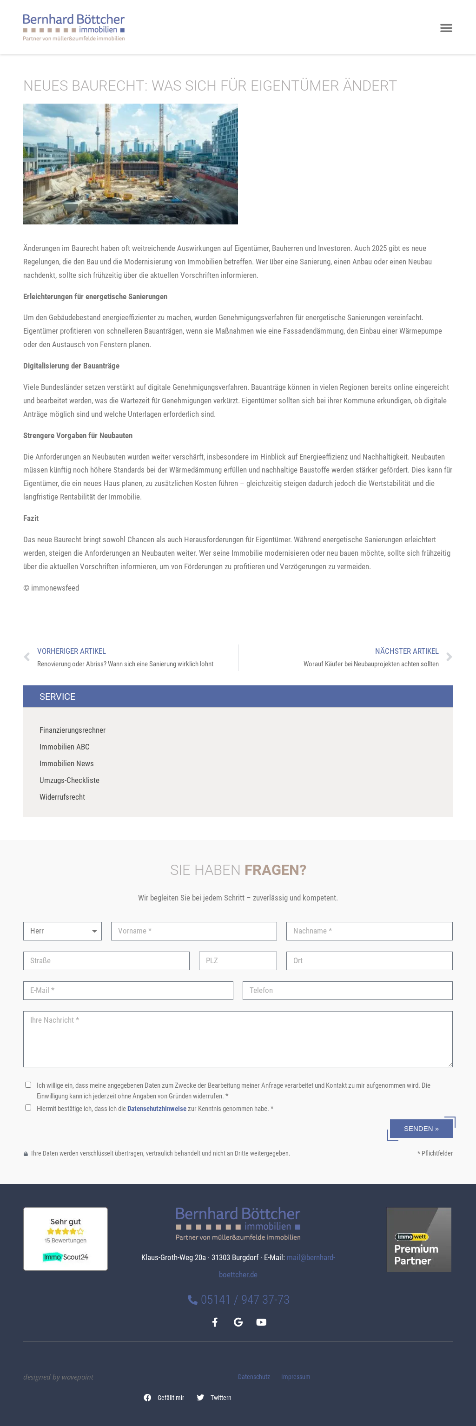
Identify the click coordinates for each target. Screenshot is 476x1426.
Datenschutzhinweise (156, 1108)
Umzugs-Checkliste (69, 780)
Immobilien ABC (65, 746)
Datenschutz (254, 1377)
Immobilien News (67, 763)
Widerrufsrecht (62, 797)
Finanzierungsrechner (73, 730)
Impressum (296, 1377)
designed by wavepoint (58, 1376)
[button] (164, 1397)
